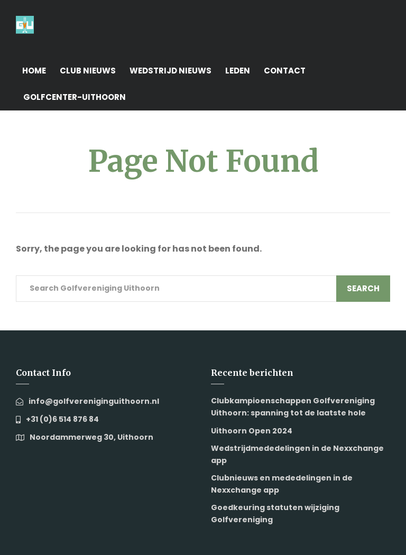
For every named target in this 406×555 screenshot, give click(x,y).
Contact (285, 70)
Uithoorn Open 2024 (251, 431)
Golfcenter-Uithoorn (74, 97)
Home (34, 70)
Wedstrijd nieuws (170, 70)
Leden (237, 70)
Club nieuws (88, 70)
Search (363, 288)
